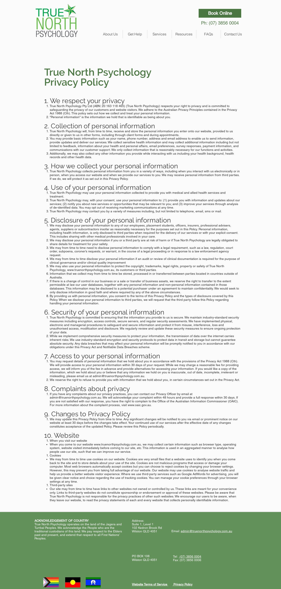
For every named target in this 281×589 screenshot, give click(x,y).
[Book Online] (220, 13)
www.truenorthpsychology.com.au (90, 270)
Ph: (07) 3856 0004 (220, 23)
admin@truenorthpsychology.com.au (118, 376)
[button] (110, 34)
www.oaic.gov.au (139, 405)
